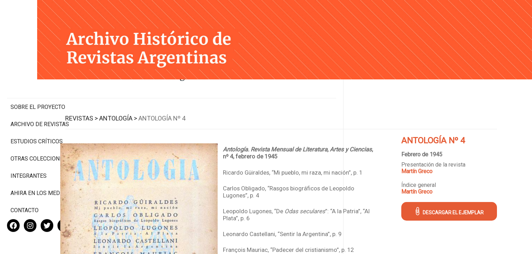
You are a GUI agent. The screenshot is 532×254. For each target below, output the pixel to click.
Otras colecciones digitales (38, 132)
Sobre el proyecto (38, 77)
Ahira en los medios (40, 170)
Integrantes (29, 153)
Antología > (168, 110)
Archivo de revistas (40, 94)
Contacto (25, 187)
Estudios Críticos (37, 112)
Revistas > (132, 110)
